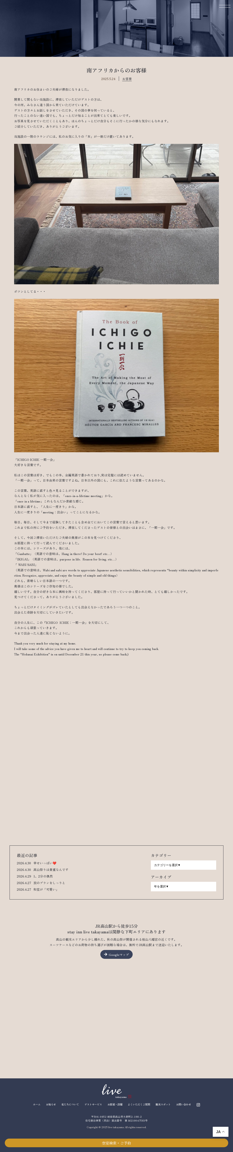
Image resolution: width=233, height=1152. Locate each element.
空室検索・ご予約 (116, 1143)
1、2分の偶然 (43, 876)
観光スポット (163, 1104)
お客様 (127, 78)
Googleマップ (119, 954)
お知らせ (51, 1104)
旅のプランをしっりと (49, 882)
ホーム (37, 1104)
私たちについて (70, 1104)
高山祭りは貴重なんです (50, 869)
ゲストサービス (93, 1104)
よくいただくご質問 (139, 1104)
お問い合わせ (183, 1104)
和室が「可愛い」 (46, 889)
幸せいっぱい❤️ (44, 863)
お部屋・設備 (114, 1104)
